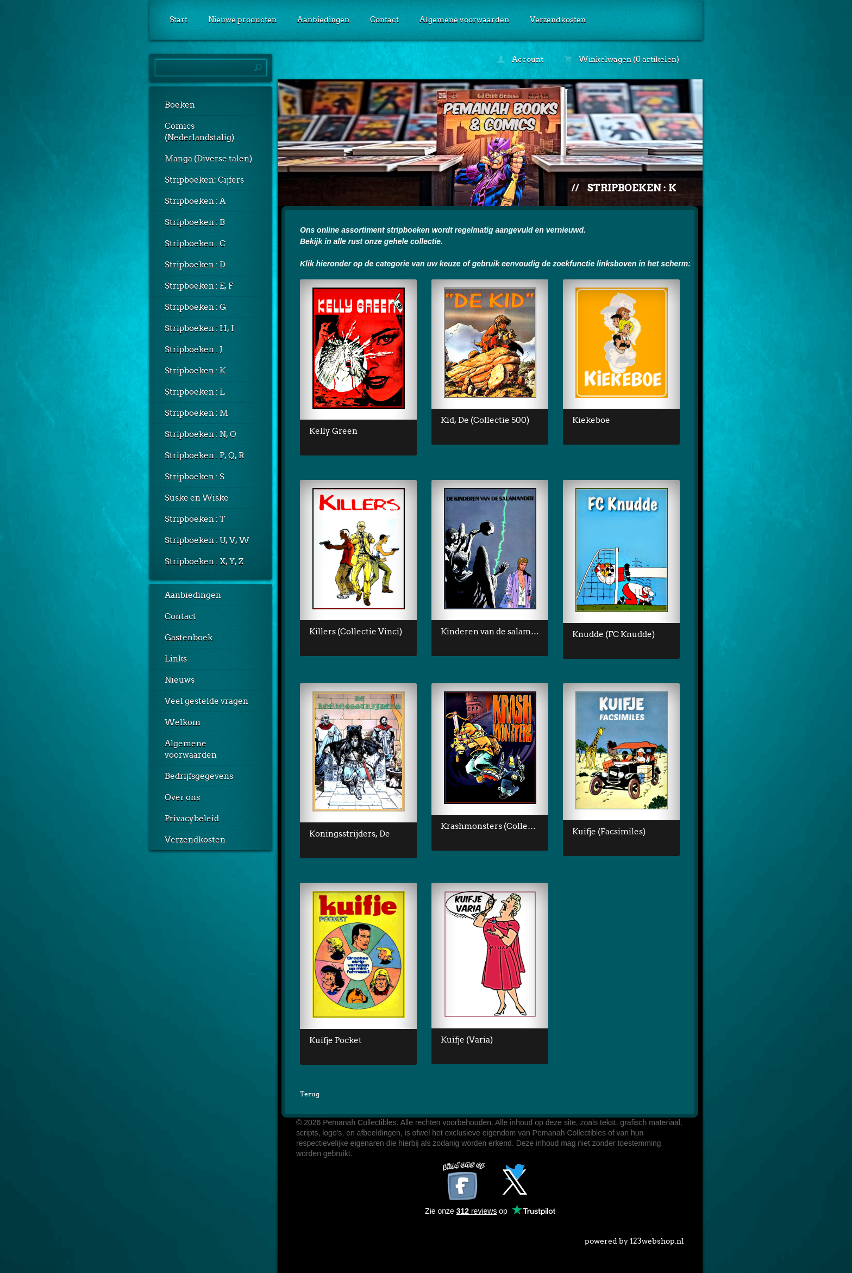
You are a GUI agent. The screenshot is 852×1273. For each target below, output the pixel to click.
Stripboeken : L (195, 392)
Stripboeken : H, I (199, 328)
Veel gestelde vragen (206, 701)
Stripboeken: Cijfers (204, 180)
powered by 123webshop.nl (634, 1238)
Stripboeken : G (195, 307)
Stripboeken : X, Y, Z (204, 561)
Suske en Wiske (197, 498)
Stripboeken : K (195, 371)
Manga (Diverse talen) (208, 159)
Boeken (180, 105)
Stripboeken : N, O (200, 434)
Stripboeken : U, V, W (207, 540)
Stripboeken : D (195, 265)
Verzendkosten (558, 19)
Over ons (182, 797)
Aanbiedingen (323, 19)
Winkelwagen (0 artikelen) (621, 59)
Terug (310, 1094)
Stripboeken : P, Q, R (205, 455)
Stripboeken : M (196, 413)
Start (178, 19)
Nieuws (180, 680)
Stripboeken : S (194, 477)
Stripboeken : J (193, 349)
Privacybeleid (192, 818)
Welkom (183, 722)
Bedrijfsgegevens (199, 776)
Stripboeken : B (195, 222)
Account (520, 59)
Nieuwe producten (242, 19)
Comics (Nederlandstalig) (199, 131)
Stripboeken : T (195, 519)
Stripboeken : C (195, 243)
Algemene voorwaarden (464, 19)
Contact (384, 19)
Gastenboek (188, 637)
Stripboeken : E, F (199, 286)
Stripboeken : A (195, 201)
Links (176, 659)
